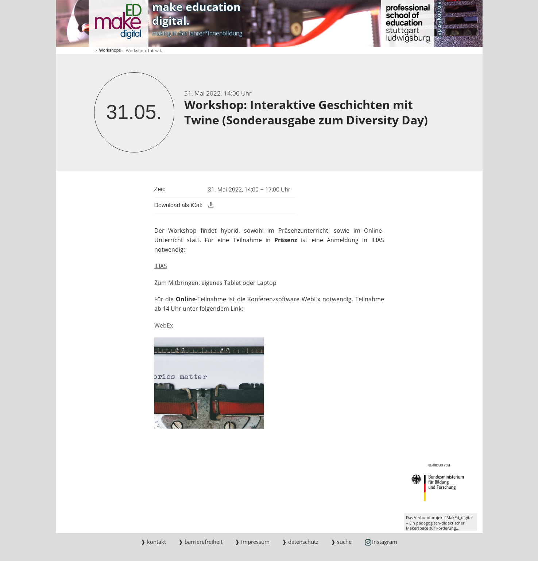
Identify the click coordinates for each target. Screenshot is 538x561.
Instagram (380, 542)
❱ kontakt (153, 541)
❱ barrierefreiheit (200, 541)
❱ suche (341, 541)
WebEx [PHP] (163, 325)
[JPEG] (209, 383)
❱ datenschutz (300, 541)
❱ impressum (252, 541)
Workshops (110, 50)
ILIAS (160, 266)
